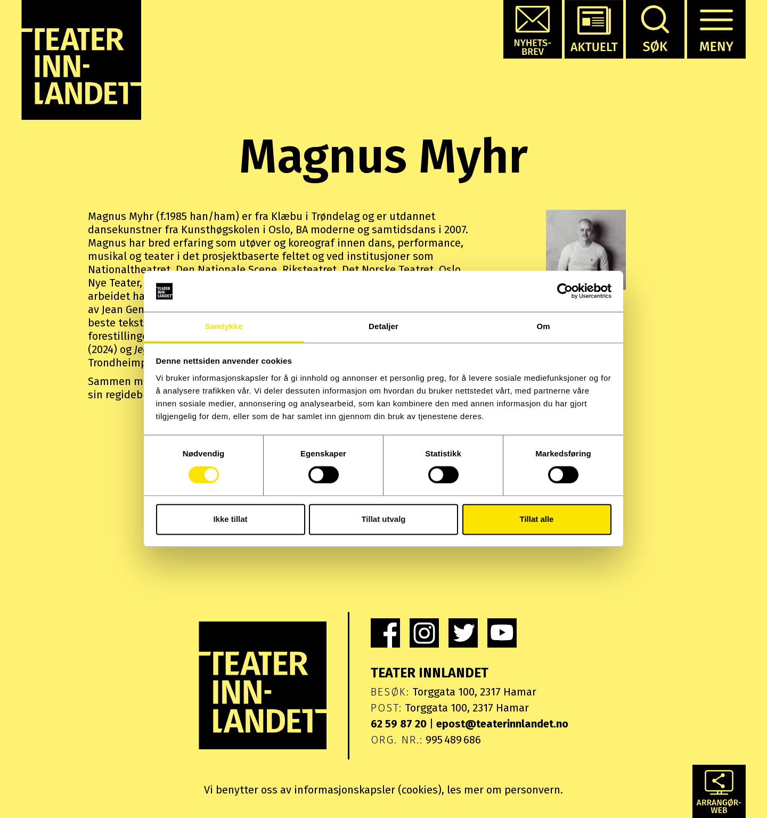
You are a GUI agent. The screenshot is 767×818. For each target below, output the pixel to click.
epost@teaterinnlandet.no (502, 723)
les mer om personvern (503, 789)
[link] (385, 633)
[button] (532, 29)
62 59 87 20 (399, 723)
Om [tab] (543, 326)
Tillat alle (537, 518)
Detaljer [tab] (383, 326)
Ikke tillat (230, 518)
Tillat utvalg (383, 518)
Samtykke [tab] (224, 326)
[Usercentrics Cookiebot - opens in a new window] (564, 291)
